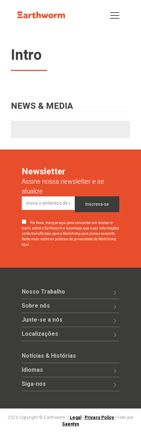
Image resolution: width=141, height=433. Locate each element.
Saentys (70, 424)
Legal (75, 417)
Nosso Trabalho (43, 291)
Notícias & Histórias (49, 356)
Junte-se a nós (42, 320)
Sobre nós (36, 306)
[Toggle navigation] (115, 15)
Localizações (40, 334)
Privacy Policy (99, 417)
